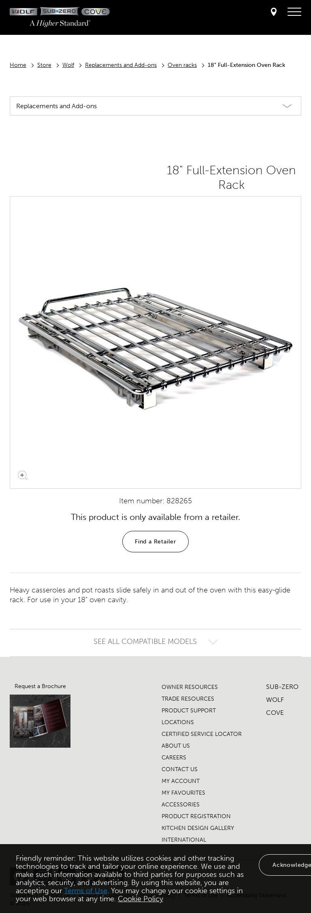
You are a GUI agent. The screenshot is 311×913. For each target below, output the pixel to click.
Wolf (68, 65)
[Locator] (274, 12)
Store (44, 65)
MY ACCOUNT (181, 781)
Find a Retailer (155, 541)
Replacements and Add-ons (121, 65)
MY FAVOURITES (183, 792)
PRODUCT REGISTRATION (196, 816)
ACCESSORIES (181, 804)
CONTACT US (180, 769)
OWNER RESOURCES (190, 687)
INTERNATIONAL (184, 839)
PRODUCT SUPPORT (189, 710)
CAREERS (174, 757)
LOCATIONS (178, 722)
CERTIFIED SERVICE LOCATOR (202, 734)
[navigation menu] (294, 12)
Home (18, 65)
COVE (275, 712)
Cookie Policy (140, 898)
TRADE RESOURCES (188, 698)
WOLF (275, 699)
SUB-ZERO (282, 687)
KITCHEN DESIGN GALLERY (198, 828)
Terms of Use (85, 890)
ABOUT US (176, 745)
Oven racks (182, 65)
